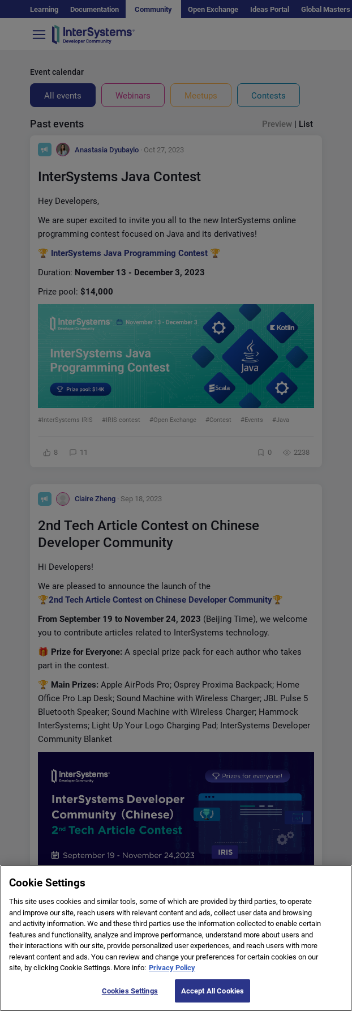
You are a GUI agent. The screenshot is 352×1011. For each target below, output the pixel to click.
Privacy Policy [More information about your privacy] (172, 978)
